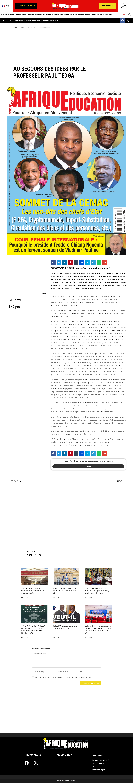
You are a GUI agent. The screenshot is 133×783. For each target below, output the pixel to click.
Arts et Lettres (20, 15)
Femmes (56, 15)
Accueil (15, 27)
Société (87, 15)
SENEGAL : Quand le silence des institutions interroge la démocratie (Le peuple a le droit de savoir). (97, 590)
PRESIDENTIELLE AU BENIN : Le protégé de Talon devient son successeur (38, 20)
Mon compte (124, 8)
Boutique (100, 15)
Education (38, 15)
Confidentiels (48, 15)
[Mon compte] (125, 5)
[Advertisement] (66, 46)
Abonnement (109, 15)
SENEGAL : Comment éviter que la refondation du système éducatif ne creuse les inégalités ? (32, 590)
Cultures (31, 15)
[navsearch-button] (130, 15)
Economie (11, 15)
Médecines (73, 15)
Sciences (81, 15)
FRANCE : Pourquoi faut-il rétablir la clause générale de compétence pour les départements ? (66, 590)
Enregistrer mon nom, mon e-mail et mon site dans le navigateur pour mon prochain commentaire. (63, 677)
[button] (26, 6)
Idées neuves (64, 15)
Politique (4, 15)
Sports (93, 15)
